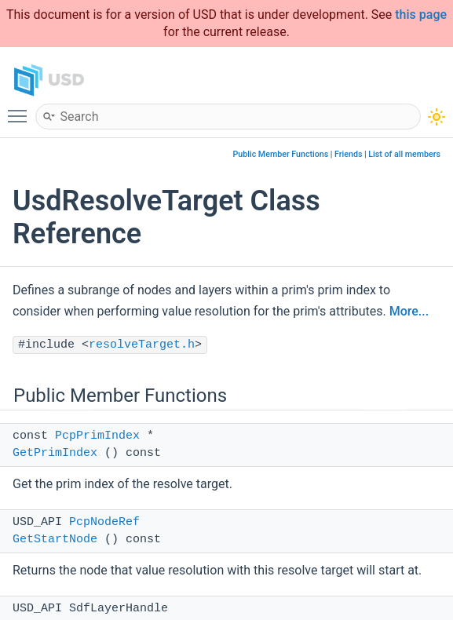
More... (409, 311)
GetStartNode (55, 539)
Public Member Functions (281, 154)
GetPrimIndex (55, 453)
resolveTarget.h (142, 345)
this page (421, 14)
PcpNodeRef (104, 522)
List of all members (404, 154)
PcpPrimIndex (97, 436)
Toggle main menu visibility (21, 109)
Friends (348, 154)
